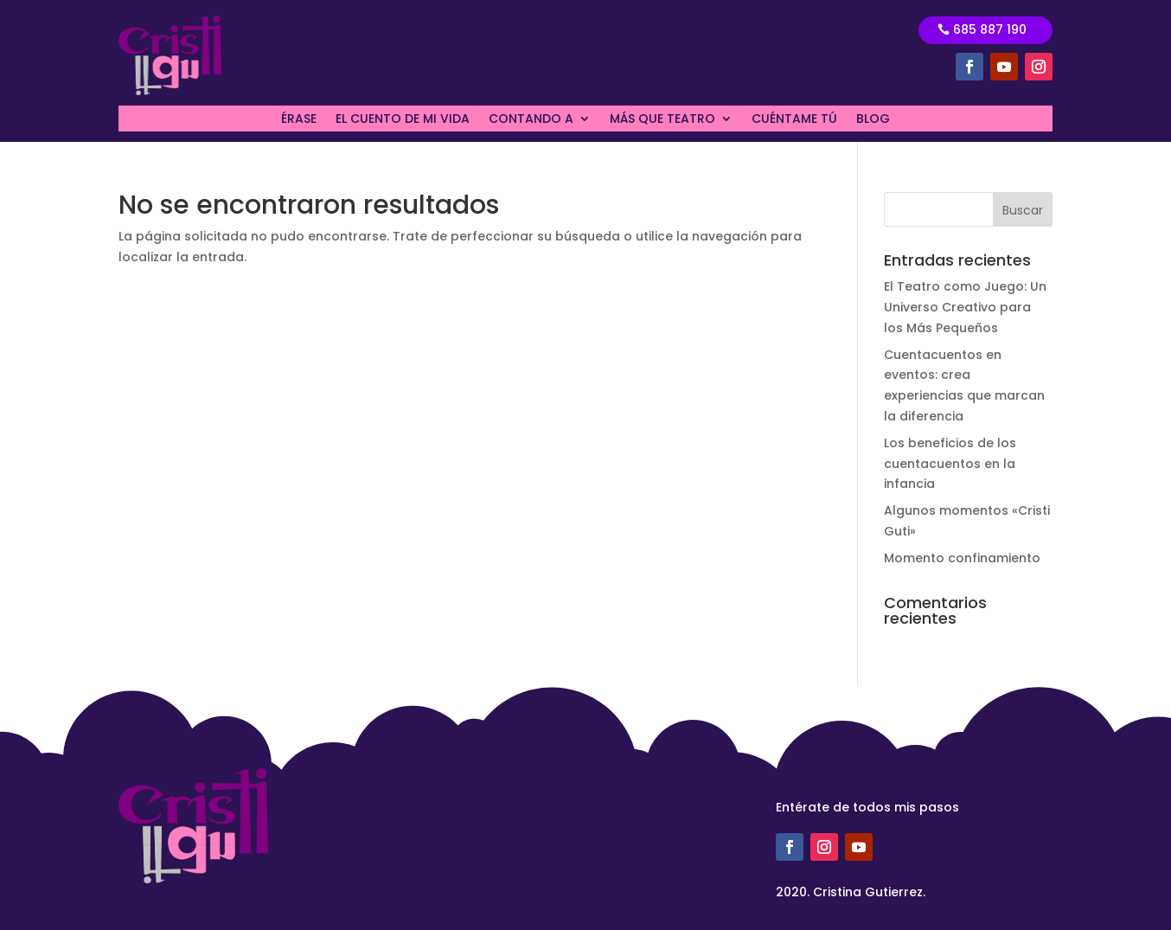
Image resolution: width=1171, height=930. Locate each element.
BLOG (873, 119)
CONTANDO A (531, 119)
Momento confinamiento (962, 558)
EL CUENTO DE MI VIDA (403, 119)
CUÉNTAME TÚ (794, 119)
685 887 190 (990, 29)
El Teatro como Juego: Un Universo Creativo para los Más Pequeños (965, 307)
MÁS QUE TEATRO (662, 119)
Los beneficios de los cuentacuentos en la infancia (950, 463)
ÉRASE (299, 119)
